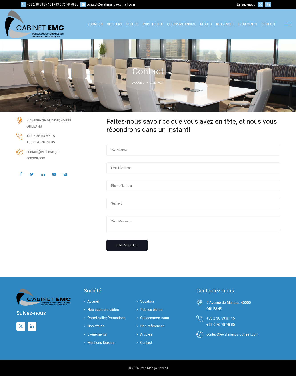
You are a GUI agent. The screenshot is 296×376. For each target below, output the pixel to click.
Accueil (138, 82)
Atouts (206, 24)
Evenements (247, 24)
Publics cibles (151, 310)
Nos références (152, 326)
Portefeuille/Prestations (106, 318)
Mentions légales (100, 342)
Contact (268, 24)
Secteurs (114, 24)
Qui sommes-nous (181, 24)
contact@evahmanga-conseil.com (111, 4)
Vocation (95, 24)
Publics (132, 24)
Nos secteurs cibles (103, 310)
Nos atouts (95, 326)
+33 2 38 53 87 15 (39, 4)
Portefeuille (153, 24)
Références (225, 24)
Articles (146, 334)
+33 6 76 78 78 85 (66, 4)
